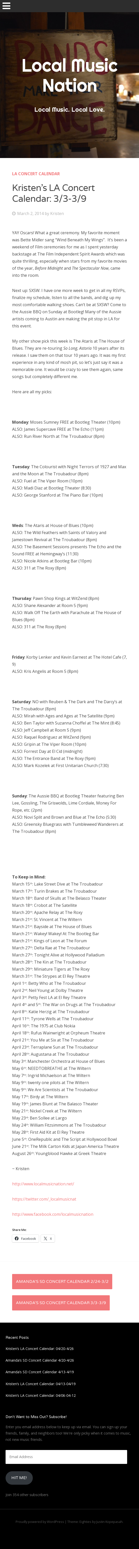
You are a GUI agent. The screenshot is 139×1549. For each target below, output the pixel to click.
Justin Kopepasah (109, 1521)
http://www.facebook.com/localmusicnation (52, 1214)
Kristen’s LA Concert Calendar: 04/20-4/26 (40, 1348)
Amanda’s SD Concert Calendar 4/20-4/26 (40, 1360)
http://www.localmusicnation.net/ (43, 1184)
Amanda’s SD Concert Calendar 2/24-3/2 (62, 1281)
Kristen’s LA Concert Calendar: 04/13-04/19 (41, 1383)
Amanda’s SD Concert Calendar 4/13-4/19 (40, 1371)
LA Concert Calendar (36, 174)
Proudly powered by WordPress (40, 1521)
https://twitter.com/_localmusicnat (44, 1199)
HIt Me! (19, 1477)
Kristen (57, 213)
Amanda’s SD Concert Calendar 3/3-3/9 (61, 1302)
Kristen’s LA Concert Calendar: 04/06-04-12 (41, 1395)
